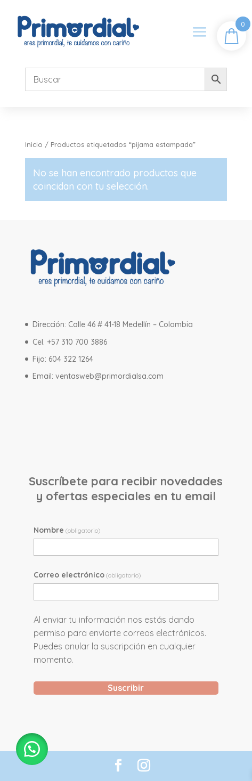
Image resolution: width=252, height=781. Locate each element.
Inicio (34, 144)
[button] (32, 749)
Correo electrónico (87, 575)
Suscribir (126, 687)
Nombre (67, 530)
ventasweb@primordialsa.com (109, 376)
